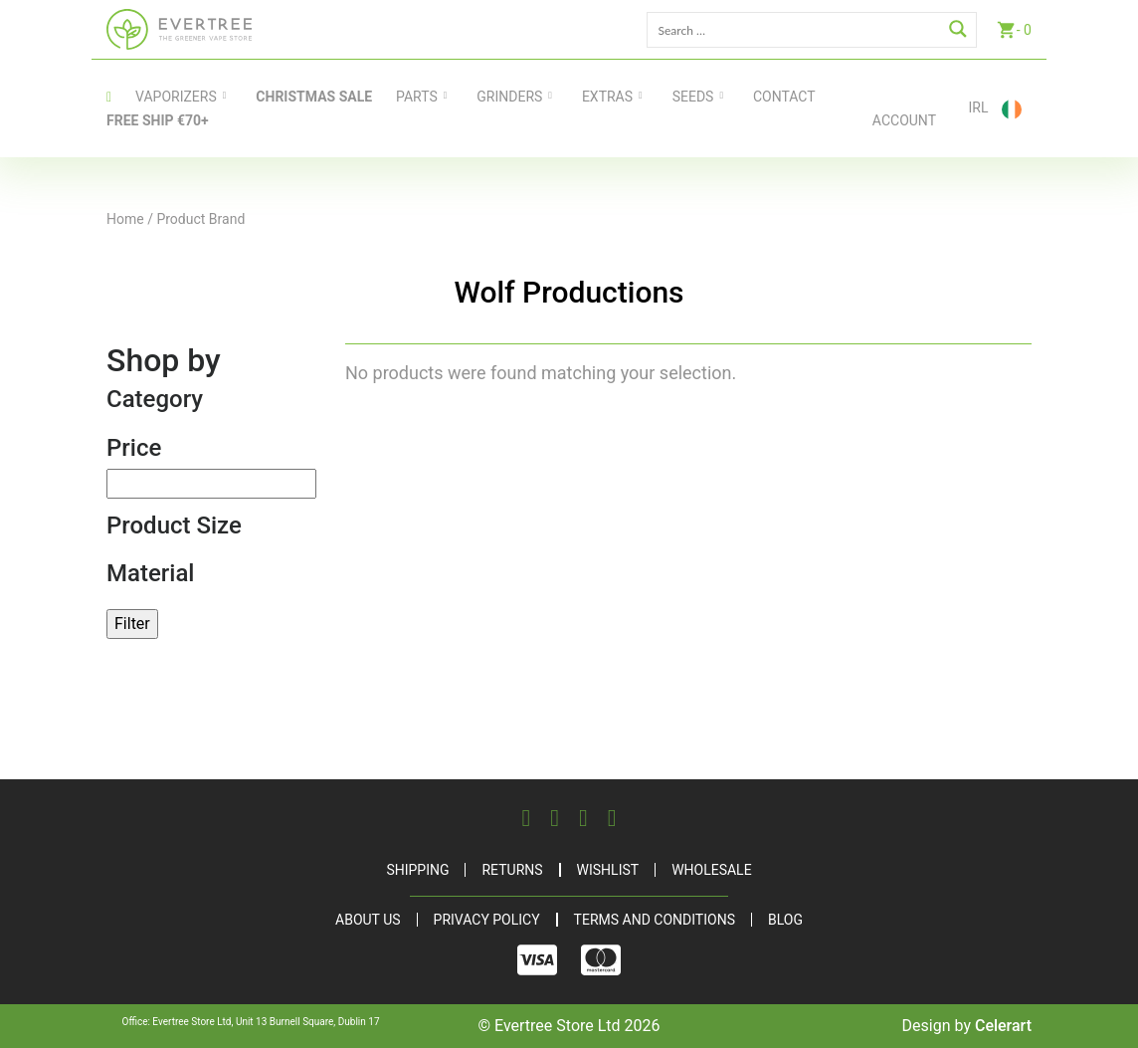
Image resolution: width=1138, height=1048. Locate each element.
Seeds (693, 97)
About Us (368, 920)
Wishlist (608, 870)
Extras (607, 97)
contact (784, 97)
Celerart (1003, 1025)
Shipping (417, 870)
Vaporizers (176, 97)
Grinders (509, 97)
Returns (511, 870)
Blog (785, 920)
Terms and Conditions (654, 920)
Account (904, 120)
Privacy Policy (487, 920)
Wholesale (711, 870)
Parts (417, 97)
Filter (132, 623)
